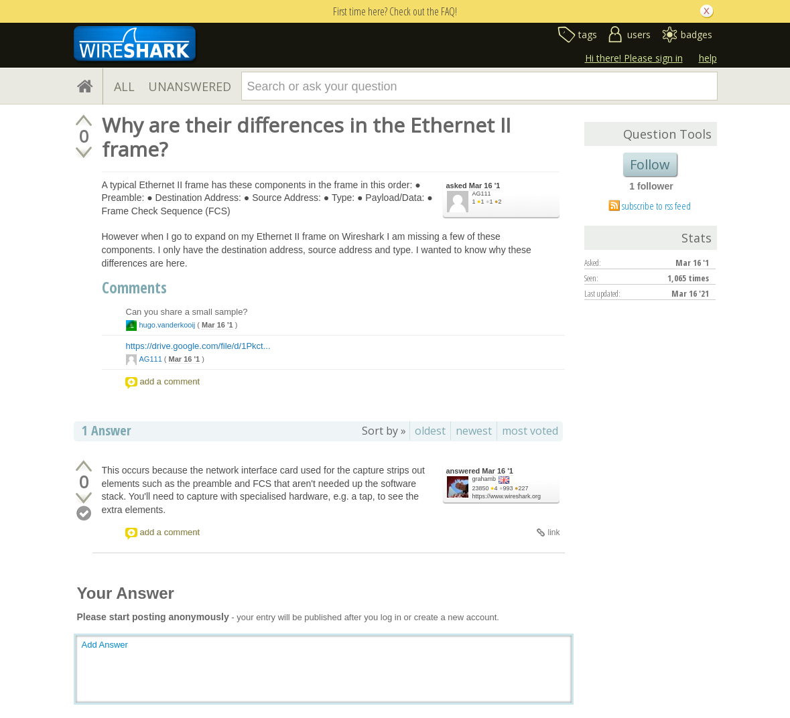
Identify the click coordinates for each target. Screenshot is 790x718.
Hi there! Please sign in (634, 58)
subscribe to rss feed (656, 205)
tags (587, 34)
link (553, 532)
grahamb (484, 479)
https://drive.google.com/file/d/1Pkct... (198, 346)
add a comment (170, 381)
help (708, 58)
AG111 (481, 193)
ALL (124, 86)
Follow (650, 164)
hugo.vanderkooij (167, 325)
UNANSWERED (189, 86)
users (639, 34)
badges (696, 34)
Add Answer (105, 645)
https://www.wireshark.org (506, 496)
